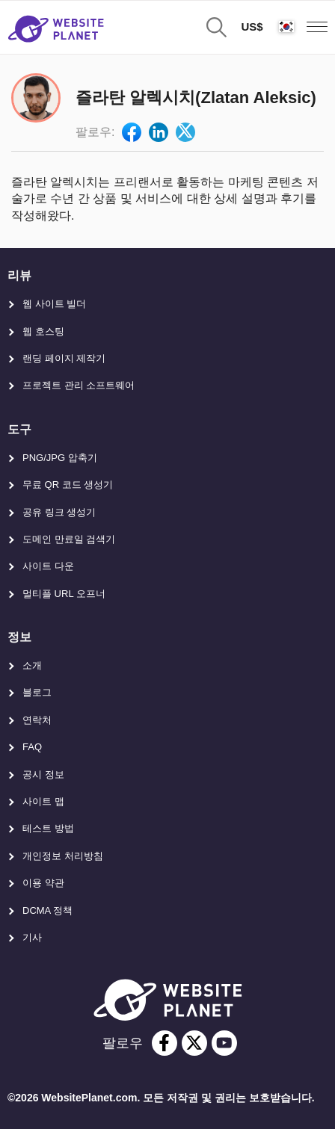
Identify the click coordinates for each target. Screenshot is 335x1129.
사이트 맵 (43, 801)
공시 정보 (43, 774)
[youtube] (224, 1043)
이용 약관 (43, 882)
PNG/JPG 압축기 (59, 457)
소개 (32, 665)
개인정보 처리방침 (62, 856)
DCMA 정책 (47, 910)
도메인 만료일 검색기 (68, 539)
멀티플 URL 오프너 (63, 593)
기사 (32, 937)
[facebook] (164, 1043)
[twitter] (194, 1043)
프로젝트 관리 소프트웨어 (78, 385)
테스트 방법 (48, 828)
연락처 (37, 720)
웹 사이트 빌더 (54, 303)
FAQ (32, 746)
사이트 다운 (48, 566)
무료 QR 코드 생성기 (67, 484)
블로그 (37, 692)
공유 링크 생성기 (59, 512)
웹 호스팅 (43, 331)
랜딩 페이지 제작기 (63, 358)
